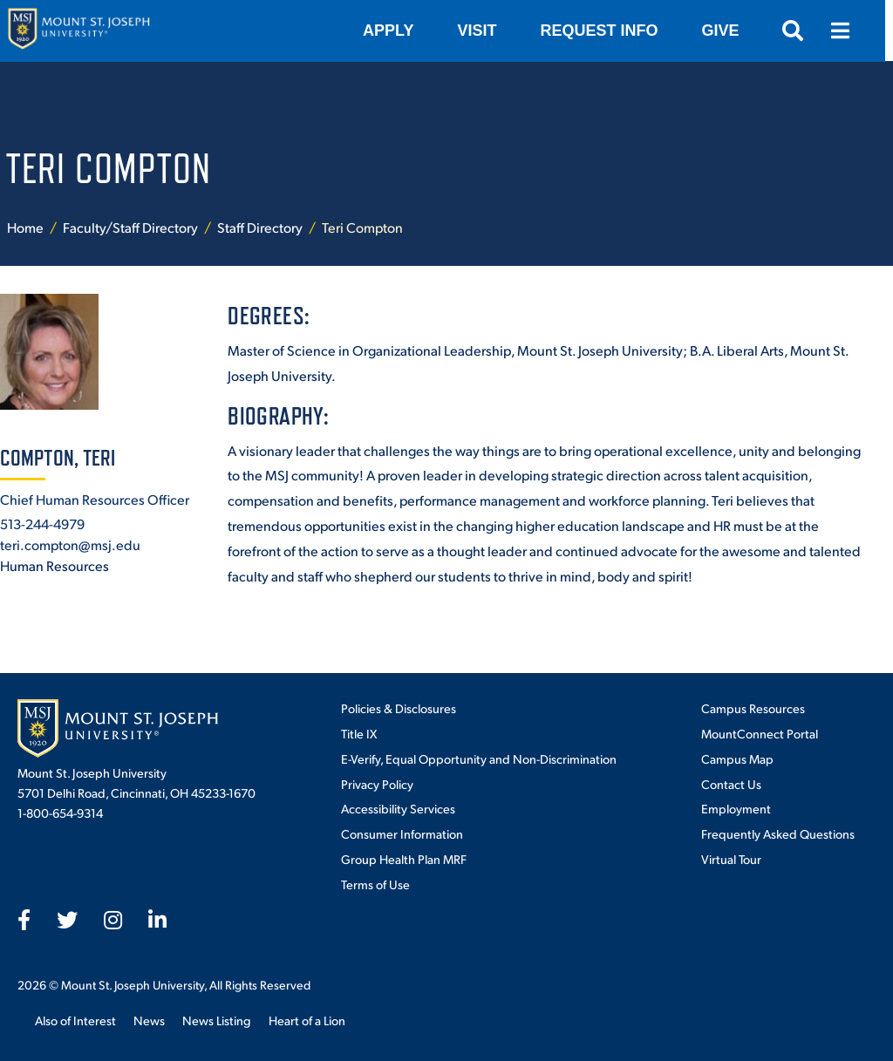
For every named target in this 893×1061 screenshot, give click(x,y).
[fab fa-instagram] (113, 919)
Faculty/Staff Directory (130, 227)
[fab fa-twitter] (67, 919)
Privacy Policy (377, 784)
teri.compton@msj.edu (70, 544)
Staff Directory (260, 227)
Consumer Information (402, 833)
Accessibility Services (398, 808)
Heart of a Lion (307, 1020)
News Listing (216, 1020)
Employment (736, 808)
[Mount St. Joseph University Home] (78, 31)
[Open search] (800, 30)
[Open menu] (847, 30)
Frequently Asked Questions (778, 833)
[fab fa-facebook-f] (24, 919)
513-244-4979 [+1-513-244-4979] (42, 523)
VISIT (484, 30)
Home (25, 227)
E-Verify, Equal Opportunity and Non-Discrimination (479, 758)
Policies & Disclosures (398, 708)
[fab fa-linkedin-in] (157, 919)
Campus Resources (753, 708)
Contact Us (731, 784)
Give (727, 30)
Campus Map (737, 758)
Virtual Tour (731, 859)
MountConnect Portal (759, 733)
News (149, 1020)
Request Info (606, 30)
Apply (396, 30)
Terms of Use (375, 884)
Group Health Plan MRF (404, 859)
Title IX (359, 733)
